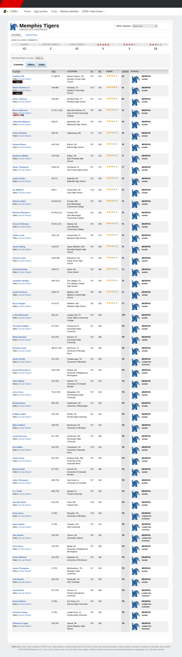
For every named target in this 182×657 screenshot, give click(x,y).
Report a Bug (124, 647)
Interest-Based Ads (73, 647)
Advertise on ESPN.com (41, 647)
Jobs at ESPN (164, 647)
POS (53, 71)
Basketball (32, 35)
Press (29, 647)
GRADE (125, 71)
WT (99, 71)
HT (91, 71)
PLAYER (16, 71)
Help (23, 647)
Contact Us (145, 647)
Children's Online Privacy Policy (101, 650)
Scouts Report (25, 79)
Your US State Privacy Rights (77, 650)
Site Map (154, 647)
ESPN (11, 4)
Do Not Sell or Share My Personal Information (100, 647)
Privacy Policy (59, 650)
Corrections (135, 647)
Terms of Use (48, 650)
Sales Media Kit (58, 647)
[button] (176, 4)
